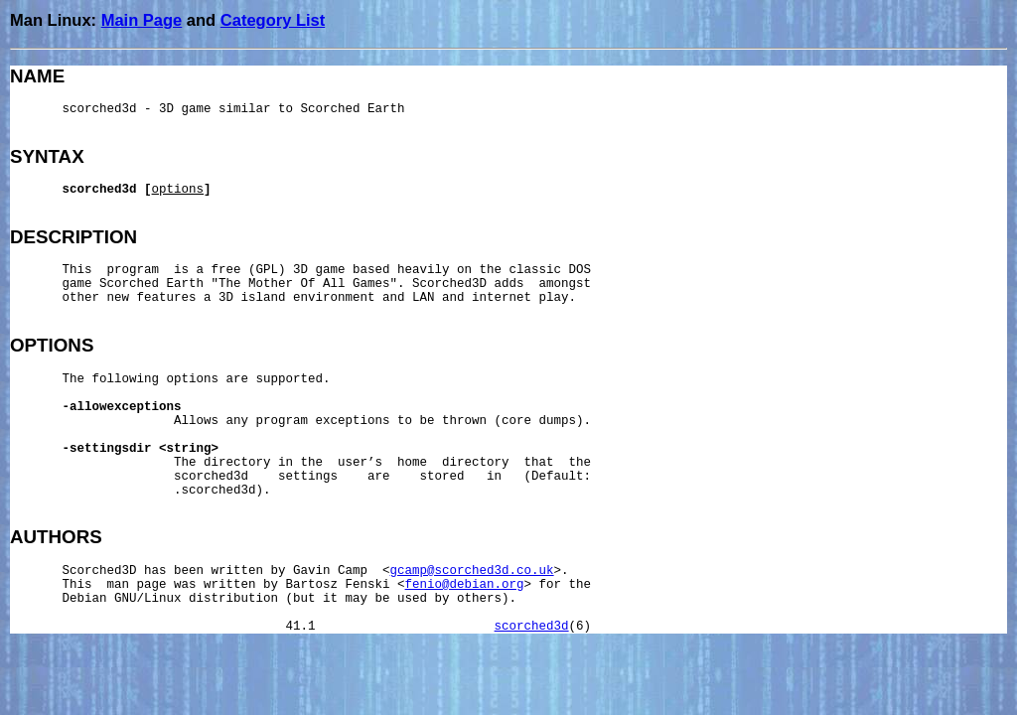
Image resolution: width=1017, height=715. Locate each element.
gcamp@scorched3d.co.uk (472, 571)
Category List (272, 20)
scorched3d (532, 627)
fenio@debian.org (464, 585)
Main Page (142, 20)
